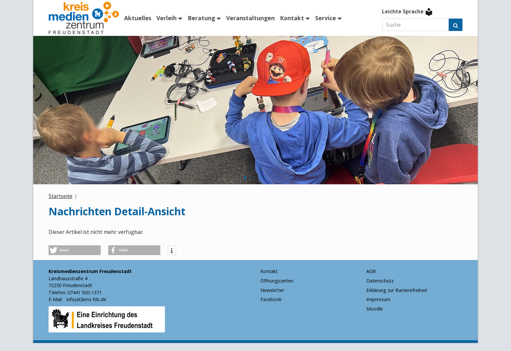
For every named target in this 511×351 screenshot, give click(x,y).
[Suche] (415, 25)
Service (325, 18)
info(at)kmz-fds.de (85, 299)
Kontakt (292, 18)
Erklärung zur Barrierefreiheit (396, 290)
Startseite (60, 196)
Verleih (166, 18)
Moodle (374, 309)
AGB (371, 271)
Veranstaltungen (250, 18)
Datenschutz (380, 281)
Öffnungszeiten (276, 281)
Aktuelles (137, 18)
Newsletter (272, 290)
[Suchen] (455, 25)
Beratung (201, 18)
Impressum (378, 299)
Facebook (271, 299)
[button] (245, 177)
